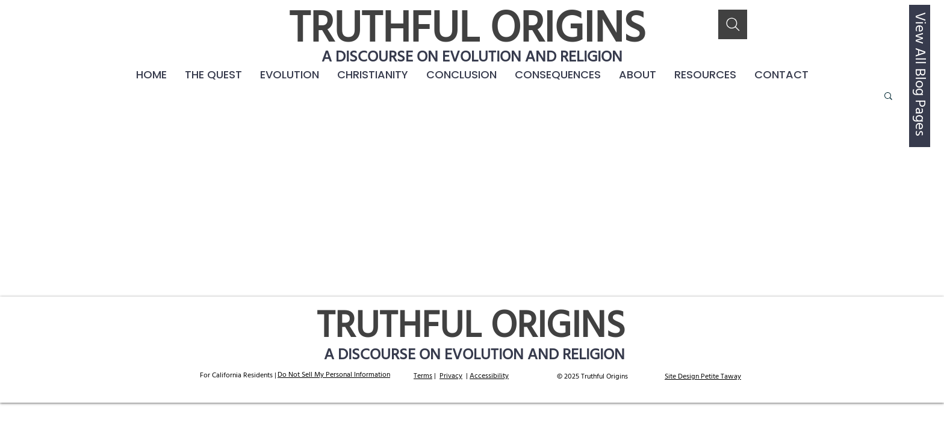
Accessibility (489, 376)
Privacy (450, 376)
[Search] (732, 24)
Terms (423, 376)
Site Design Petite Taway (703, 376)
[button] (558, 75)
